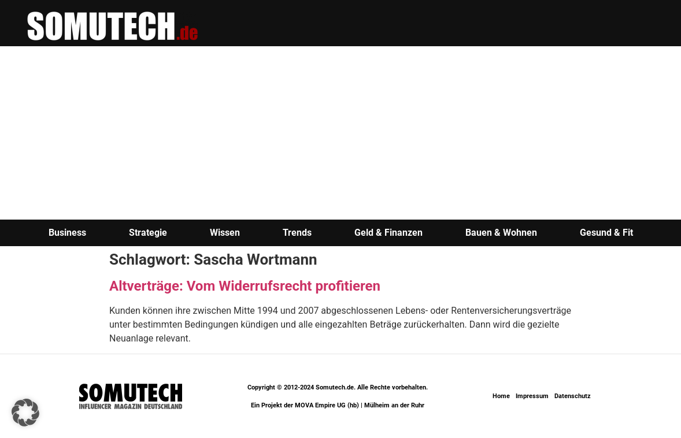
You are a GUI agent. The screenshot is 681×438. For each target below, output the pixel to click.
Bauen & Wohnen (501, 232)
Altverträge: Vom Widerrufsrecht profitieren (244, 286)
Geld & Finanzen (388, 232)
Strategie (148, 232)
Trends (297, 232)
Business (67, 232)
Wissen (225, 232)
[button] (25, 412)
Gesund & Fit (606, 232)
